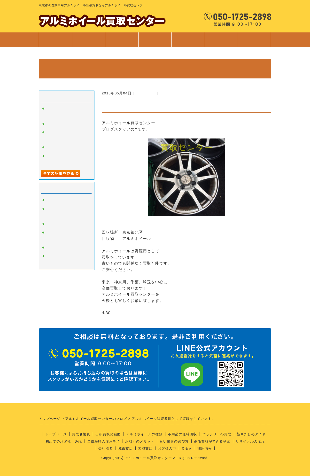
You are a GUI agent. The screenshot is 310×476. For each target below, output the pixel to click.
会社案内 (221, 42)
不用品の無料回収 (182, 434)
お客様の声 (167, 448)
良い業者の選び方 (174, 441)
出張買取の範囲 (108, 434)
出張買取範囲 (122, 39)
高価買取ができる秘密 (212, 441)
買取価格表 (88, 39)
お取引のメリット (139, 441)
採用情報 (204, 448)
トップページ (55, 39)
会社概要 (105, 448)
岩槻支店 (145, 448)
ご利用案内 (188, 42)
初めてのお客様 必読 (64, 441)
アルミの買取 (145, 93)
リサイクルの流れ (250, 441)
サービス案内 (154, 42)
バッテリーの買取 (216, 434)
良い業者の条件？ (61, 224)
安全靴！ (54, 124)
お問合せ (254, 42)
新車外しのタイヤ (251, 434)
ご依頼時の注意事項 (103, 441)
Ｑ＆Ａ (186, 448)
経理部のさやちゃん (63, 248)
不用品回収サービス (63, 147)
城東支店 (125, 448)
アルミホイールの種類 (144, 434)
